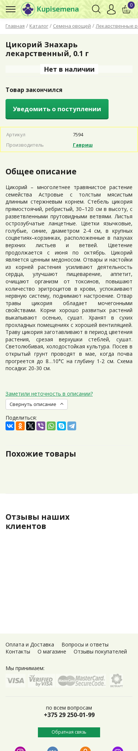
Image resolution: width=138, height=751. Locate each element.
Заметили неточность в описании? (49, 393)
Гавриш (83, 144)
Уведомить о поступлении (57, 109)
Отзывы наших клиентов (38, 521)
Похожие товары (41, 453)
